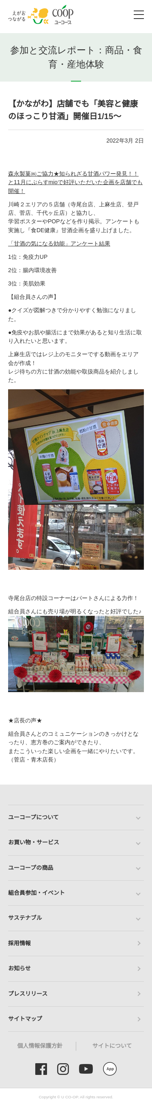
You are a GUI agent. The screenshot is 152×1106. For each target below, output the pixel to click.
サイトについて (112, 1046)
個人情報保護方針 (40, 1046)
